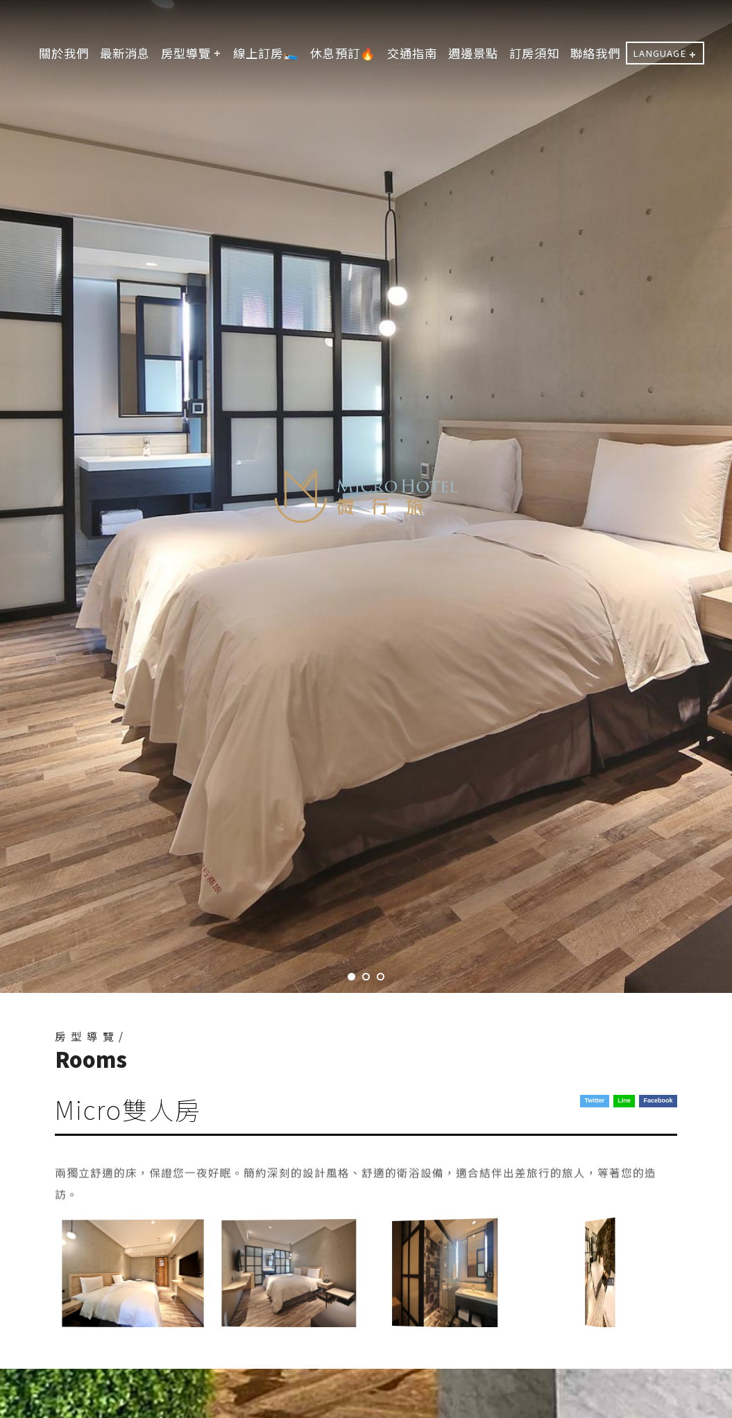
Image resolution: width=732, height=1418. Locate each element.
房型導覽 (186, 53)
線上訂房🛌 (266, 53)
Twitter (594, 1100)
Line (624, 1100)
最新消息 (125, 53)
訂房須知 (534, 53)
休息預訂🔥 (343, 53)
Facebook (658, 1100)
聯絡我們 (595, 53)
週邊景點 (473, 53)
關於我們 (64, 53)
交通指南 (412, 53)
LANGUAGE (659, 53)
